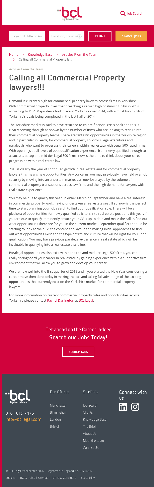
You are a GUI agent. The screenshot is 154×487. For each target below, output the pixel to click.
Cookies (10, 478)
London (55, 419)
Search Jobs (131, 36)
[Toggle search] (133, 13)
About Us (89, 433)
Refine (100, 36)
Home (13, 54)
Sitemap (43, 478)
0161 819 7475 (19, 413)
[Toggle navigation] (16, 13)
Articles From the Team (79, 54)
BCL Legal (86, 300)
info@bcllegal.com (21, 419)
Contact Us (90, 447)
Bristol (54, 426)
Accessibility (87, 478)
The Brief (89, 426)
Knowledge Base (40, 54)
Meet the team (93, 440)
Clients (88, 412)
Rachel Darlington (60, 300)
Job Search (90, 405)
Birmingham (58, 412)
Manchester (58, 405)
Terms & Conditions (64, 478)
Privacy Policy (27, 478)
